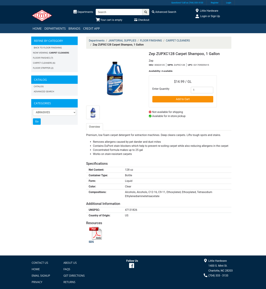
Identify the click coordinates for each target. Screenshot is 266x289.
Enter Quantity (160, 88)
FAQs (66, 269)
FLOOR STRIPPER (41, 67)
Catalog (39, 86)
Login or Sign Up (210, 16)
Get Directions (74, 275)
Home (37, 28)
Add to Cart (183, 99)
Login (228, 3)
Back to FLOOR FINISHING (48, 47)
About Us (70, 263)
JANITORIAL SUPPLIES (122, 40)
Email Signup (41, 275)
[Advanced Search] (164, 12)
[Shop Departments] (83, 12)
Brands (74, 28)
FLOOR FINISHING (151, 40)
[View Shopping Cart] (109, 20)
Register (214, 3)
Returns (69, 282)
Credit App (91, 28)
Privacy (37, 282)
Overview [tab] (94, 126)
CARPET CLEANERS (42, 62)
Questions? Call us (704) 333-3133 (187, 3)
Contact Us (40, 263)
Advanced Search (44, 91)
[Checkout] (141, 20)
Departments (55, 28)
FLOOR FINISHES (41, 57)
